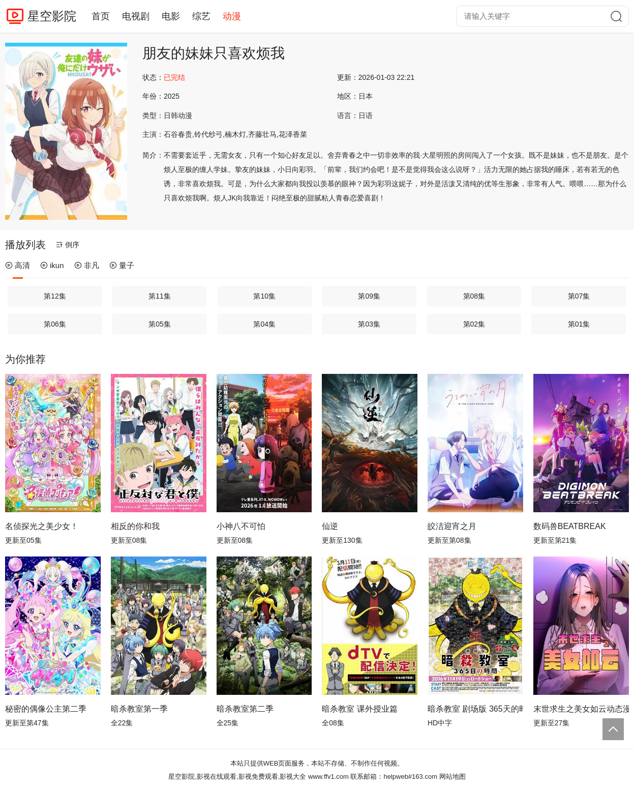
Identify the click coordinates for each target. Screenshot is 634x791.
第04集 (264, 324)
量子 (121, 265)
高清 (17, 265)
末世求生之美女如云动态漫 (581, 709)
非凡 (86, 265)
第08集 (474, 296)
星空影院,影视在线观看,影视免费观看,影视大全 (237, 776)
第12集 (55, 296)
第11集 (159, 296)
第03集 (369, 324)
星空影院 (51, 16)
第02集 (474, 324)
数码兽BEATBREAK (569, 526)
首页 (101, 16)
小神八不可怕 (241, 526)
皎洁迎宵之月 (452, 526)
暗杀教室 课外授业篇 (359, 709)
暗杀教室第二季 (245, 709)
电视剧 (135, 16)
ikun (52, 265)
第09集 (369, 296)
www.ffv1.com (328, 776)
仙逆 (330, 526)
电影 (171, 16)
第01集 (579, 324)
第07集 (579, 296)
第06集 (55, 324)
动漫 (232, 16)
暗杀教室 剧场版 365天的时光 (475, 709)
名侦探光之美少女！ (41, 526)
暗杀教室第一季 (139, 709)
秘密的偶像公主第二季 (45, 709)
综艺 (201, 16)
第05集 (159, 324)
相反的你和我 (135, 526)
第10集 (264, 296)
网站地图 (452, 776)
